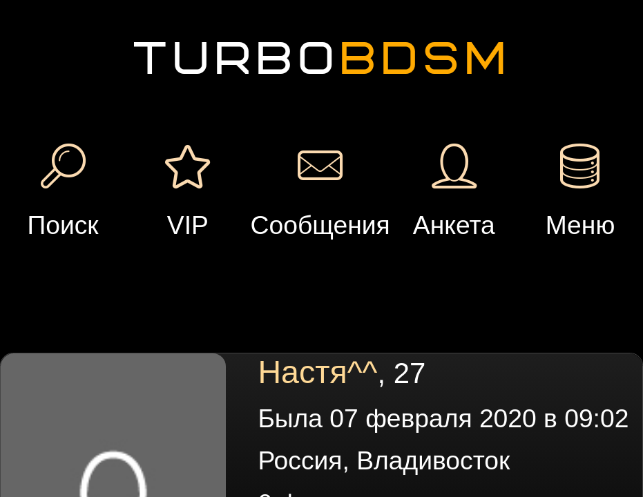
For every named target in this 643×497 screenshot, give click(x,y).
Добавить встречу (493, 65)
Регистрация (124, 44)
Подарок (306, 156)
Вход (124, 78)
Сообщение (221, 156)
